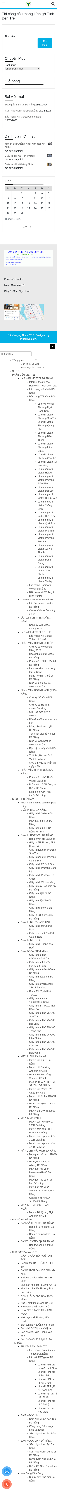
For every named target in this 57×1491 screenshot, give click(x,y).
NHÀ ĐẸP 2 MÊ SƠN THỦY (36, 1306)
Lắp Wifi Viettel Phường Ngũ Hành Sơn (46, 407)
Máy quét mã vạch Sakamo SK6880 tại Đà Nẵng (41, 1190)
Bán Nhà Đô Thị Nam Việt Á (36, 1328)
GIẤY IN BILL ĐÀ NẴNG (34, 810)
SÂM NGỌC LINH (30, 1415)
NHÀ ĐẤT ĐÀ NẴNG (23, 1252)
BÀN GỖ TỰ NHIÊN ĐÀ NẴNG (37, 1223)
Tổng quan (18, 360)
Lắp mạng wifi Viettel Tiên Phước (45, 570)
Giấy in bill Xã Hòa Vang (42, 882)
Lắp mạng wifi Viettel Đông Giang (45, 560)
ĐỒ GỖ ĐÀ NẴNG (22, 1219)
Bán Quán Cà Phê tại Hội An (36, 1339)
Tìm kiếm (10, 36)
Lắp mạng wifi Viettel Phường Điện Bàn (46, 480)
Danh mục (10, 65)
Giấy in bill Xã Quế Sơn (42, 864)
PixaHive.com (28, 339)
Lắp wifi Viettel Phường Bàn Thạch (45, 436)
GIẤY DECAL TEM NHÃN (34, 951)
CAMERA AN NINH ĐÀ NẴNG (37, 599)
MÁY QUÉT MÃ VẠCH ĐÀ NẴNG (39, 1150)
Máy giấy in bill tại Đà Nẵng (20, 104)
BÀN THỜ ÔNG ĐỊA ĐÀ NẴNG (37, 1241)
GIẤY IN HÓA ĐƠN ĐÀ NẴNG (37, 835)
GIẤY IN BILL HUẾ (31, 940)
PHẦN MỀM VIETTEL (23, 374)
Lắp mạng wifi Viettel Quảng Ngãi (23, 116)
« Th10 (27, 227)
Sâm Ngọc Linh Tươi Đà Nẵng (21, 110)
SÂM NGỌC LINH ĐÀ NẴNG (36, 1440)
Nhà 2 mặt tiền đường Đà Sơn (37, 1303)
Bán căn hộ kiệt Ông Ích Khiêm (37, 1324)
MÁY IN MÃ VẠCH (31, 1118)
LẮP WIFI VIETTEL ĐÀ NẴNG (37, 378)
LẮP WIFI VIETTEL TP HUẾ (36, 632)
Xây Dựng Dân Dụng (32, 1473)
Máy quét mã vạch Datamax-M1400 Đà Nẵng (40, 1172)
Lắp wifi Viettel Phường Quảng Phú (46, 425)
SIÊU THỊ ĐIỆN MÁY (23, 799)
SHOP (15, 371)
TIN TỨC (17, 1343)
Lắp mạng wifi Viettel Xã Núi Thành (45, 549)
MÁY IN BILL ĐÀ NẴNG (33, 1056)
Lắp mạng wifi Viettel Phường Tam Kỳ (46, 538)
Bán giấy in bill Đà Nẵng (42, 839)
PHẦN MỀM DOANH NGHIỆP (37, 643)
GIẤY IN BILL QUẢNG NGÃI (36, 922)
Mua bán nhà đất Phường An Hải (38, 1285)
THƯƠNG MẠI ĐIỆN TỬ (33, 1346)
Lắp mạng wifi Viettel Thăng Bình (45, 505)
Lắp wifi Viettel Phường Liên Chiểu (45, 447)
